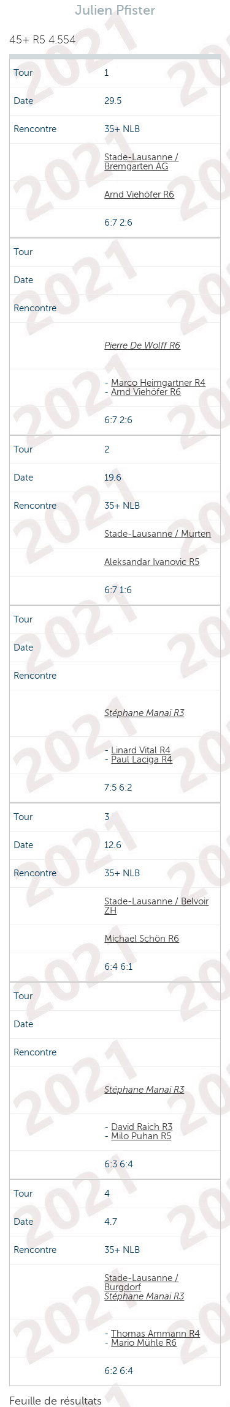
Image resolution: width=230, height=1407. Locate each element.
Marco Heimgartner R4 (158, 383)
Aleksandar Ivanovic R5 (151, 562)
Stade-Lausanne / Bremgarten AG (141, 161)
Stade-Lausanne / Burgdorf (141, 1282)
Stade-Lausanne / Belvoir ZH (156, 905)
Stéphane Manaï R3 (144, 713)
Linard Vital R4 (141, 750)
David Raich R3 (141, 1127)
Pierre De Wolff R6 (142, 345)
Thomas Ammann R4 (155, 1334)
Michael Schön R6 (141, 939)
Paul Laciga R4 (141, 759)
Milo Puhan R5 (141, 1136)
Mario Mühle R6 (144, 1343)
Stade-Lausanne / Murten (157, 534)
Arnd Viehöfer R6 (139, 194)
